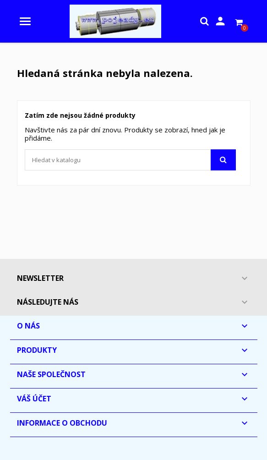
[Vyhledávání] (130, 159)
